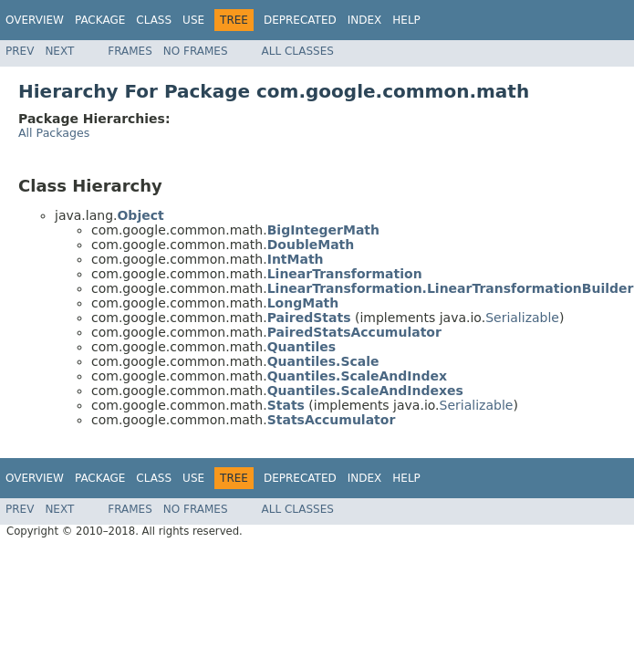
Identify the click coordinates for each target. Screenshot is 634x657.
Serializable (522, 317)
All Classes (298, 51)
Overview (34, 20)
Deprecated (300, 20)
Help (406, 20)
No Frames (195, 51)
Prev (19, 51)
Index (365, 20)
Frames (130, 51)
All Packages (53, 133)
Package (100, 20)
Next (59, 51)
